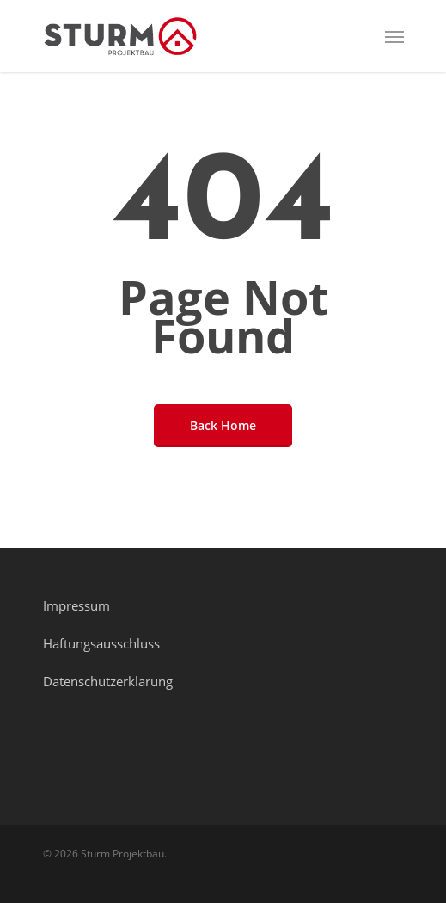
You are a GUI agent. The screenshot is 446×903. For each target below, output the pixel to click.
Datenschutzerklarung (108, 681)
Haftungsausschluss (101, 643)
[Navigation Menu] (394, 36)
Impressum (76, 605)
